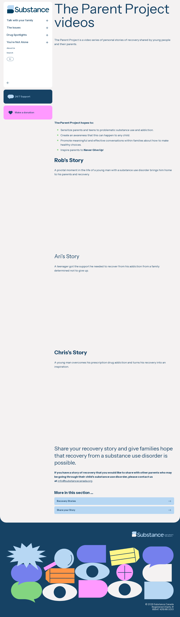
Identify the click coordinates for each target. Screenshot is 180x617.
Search (10, 53)
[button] (28, 97)
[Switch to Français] (10, 59)
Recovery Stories (66, 501)
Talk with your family (20, 20)
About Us (11, 48)
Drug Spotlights (17, 35)
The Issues (14, 27)
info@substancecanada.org (75, 481)
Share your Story (66, 510)
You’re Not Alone (17, 42)
